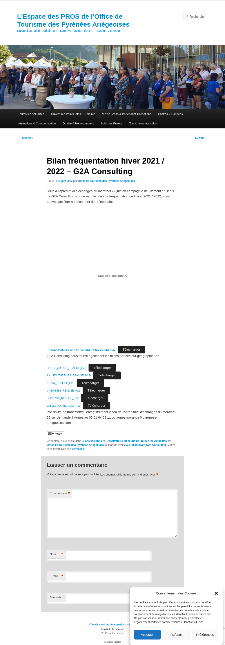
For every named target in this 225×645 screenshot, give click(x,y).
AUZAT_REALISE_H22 (60, 383)
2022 (127, 444)
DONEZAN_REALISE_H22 (63, 398)
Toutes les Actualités (31, 114)
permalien (78, 448)
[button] (216, 593)
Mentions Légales (112, 642)
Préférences (205, 634)
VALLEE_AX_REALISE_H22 (63, 405)
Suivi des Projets (111, 123)
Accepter (147, 634)
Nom (56, 554)
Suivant (201, 137)
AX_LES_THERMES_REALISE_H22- (69, 375)
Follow (55, 433)
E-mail (56, 576)
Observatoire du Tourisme (123, 441)
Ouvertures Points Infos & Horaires (73, 114)
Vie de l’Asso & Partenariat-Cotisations (126, 114)
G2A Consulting (156, 444)
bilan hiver (138, 444)
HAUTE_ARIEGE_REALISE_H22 (66, 368)
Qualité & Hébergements (78, 123)
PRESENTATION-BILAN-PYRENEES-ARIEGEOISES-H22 (81, 349)
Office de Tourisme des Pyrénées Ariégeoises (106, 180)
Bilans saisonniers (93, 441)
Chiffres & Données (170, 114)
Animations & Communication (37, 123)
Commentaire (60, 493)
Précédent (25, 137)
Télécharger (131, 349)
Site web (55, 597)
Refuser (176, 634)
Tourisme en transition (143, 123)
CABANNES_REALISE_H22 (63, 390)
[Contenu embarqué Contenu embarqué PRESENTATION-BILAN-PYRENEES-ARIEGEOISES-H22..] (112, 276)
